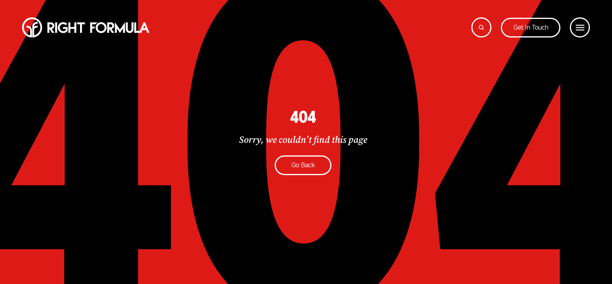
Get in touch (530, 27)
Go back (303, 165)
